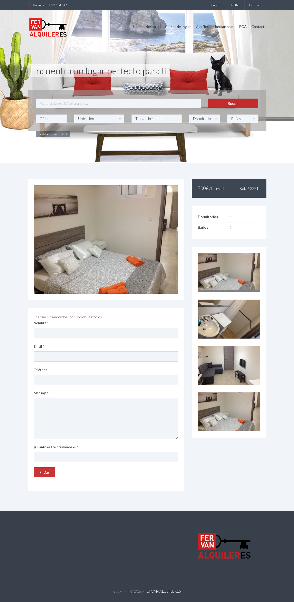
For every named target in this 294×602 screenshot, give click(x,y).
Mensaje (41, 393)
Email (39, 346)
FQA (243, 26)
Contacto (215, 5)
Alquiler (202, 26)
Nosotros (152, 26)
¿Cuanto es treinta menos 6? (56, 447)
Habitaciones (223, 26)
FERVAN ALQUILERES (163, 591)
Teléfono (40, 370)
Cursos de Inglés (178, 26)
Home (138, 26)
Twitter (235, 5)
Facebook (255, 5)
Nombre (41, 323)
